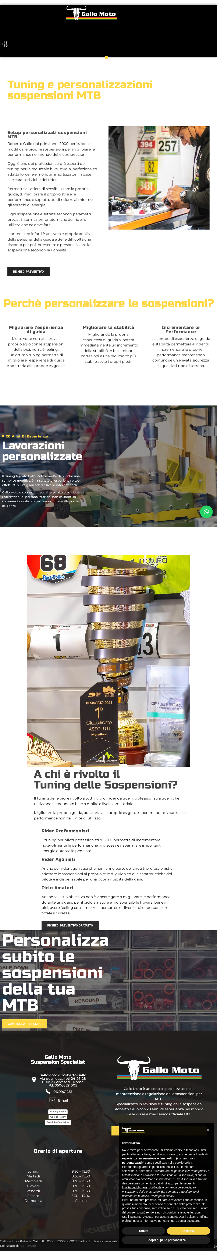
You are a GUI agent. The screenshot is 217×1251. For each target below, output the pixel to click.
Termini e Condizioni (58, 1122)
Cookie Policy (57, 1117)
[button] (206, 512)
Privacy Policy (58, 1111)
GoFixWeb (28, 1246)
